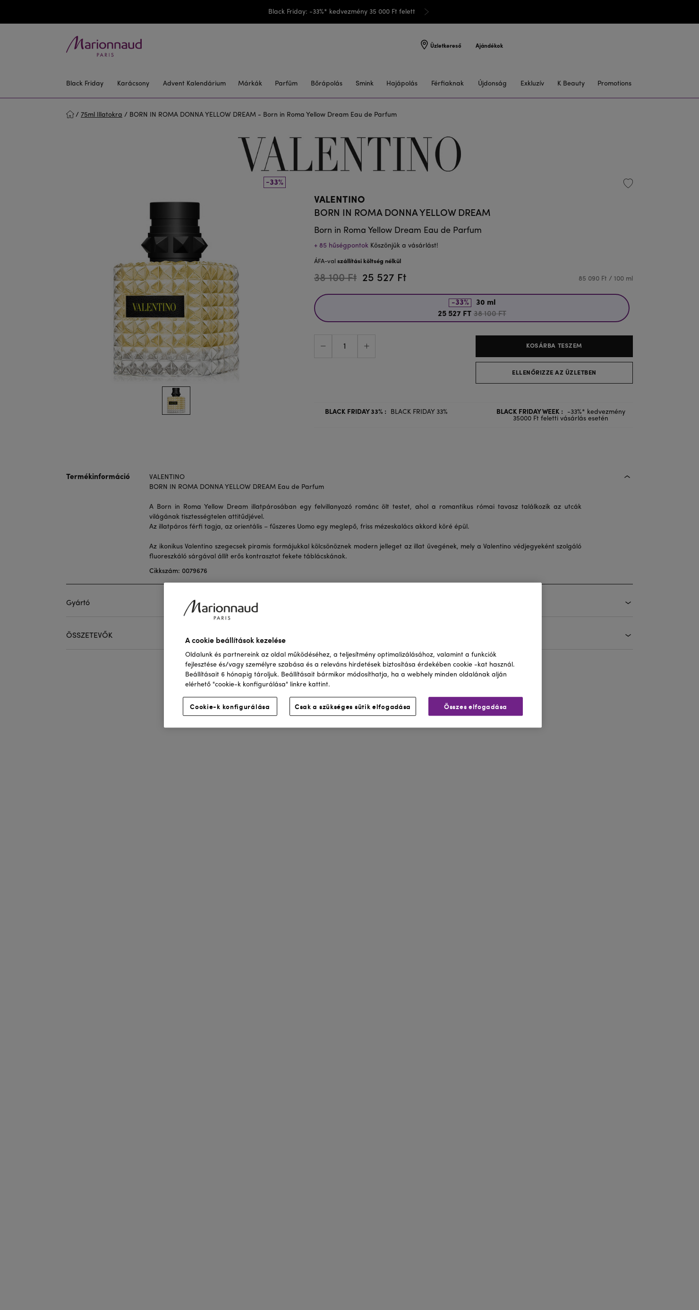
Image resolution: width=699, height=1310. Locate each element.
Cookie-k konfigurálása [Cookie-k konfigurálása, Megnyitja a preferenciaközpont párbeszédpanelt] (230, 706)
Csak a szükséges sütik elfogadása (353, 706)
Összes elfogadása (475, 706)
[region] (353, 655)
